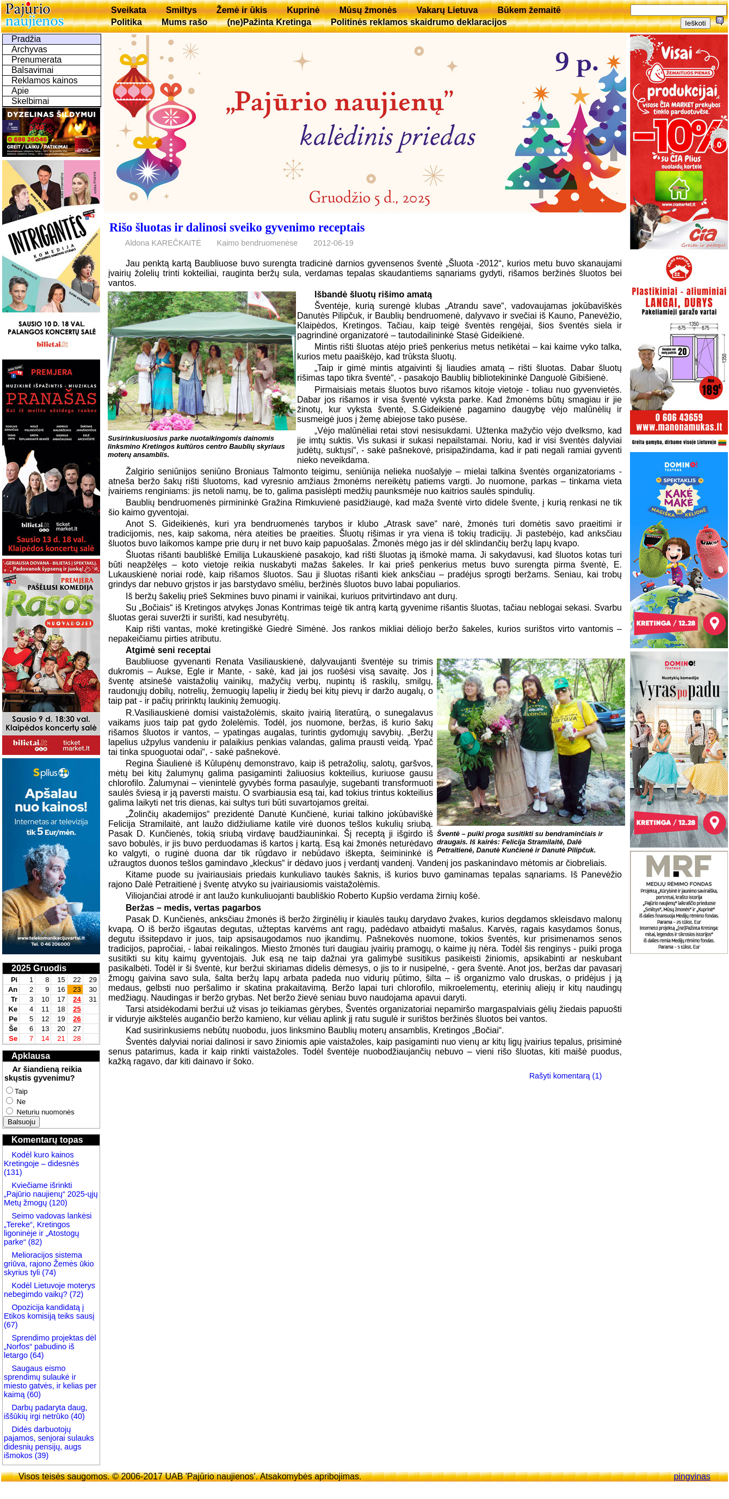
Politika (126, 22)
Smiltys (181, 10)
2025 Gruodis (38, 968)
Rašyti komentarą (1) (565, 1075)
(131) (13, 1172)
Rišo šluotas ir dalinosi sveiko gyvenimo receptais (236, 227)
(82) (35, 1242)
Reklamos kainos (44, 80)
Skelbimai (30, 101)
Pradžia (26, 39)
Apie (20, 90)
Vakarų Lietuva (447, 10)
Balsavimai (32, 70)
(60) (32, 1394)
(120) (58, 1202)
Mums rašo (184, 22)
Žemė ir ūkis (242, 10)
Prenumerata (36, 59)
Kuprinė (303, 10)
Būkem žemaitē (529, 10)
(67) (11, 1324)
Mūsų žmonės (368, 10)
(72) (75, 1294)
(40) (77, 1416)
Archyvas (29, 49)
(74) (48, 1272)
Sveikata (128, 10)
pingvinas (692, 1476)
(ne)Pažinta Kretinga (269, 22)
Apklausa (30, 1056)
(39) (41, 1455)
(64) (36, 1355)
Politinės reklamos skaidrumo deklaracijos (419, 22)
